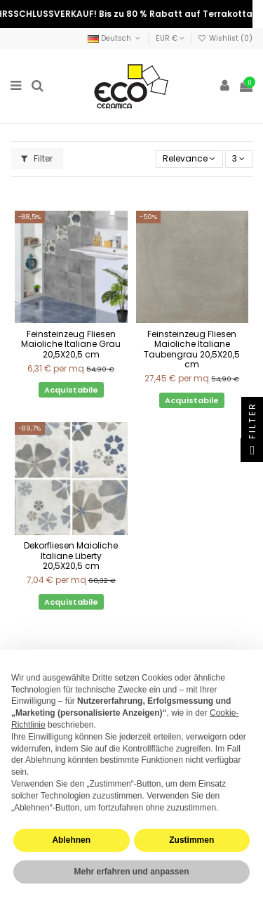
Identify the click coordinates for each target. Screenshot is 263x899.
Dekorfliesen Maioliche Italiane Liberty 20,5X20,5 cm (71, 555)
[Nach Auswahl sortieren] (189, 159)
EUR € (170, 38)
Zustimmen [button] (191, 840)
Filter (37, 158)
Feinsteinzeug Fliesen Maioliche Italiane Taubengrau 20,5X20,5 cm (192, 349)
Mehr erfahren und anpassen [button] (131, 872)
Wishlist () (225, 38)
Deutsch (115, 38)
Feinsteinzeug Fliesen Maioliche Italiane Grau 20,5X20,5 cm (71, 344)
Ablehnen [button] (71, 840)
